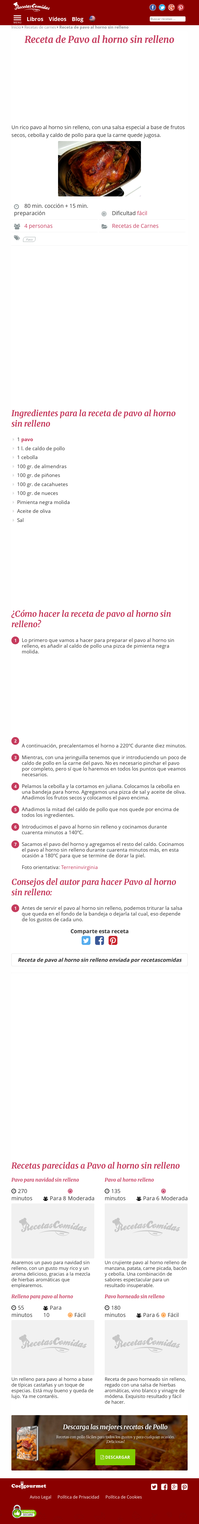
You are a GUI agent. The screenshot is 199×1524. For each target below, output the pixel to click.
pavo (27, 439)
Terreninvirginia (79, 867)
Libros (35, 19)
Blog (77, 19)
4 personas (38, 225)
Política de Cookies (123, 1497)
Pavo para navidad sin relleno (45, 1180)
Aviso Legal (41, 1497)
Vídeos (57, 19)
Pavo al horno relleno (129, 1180)
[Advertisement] (99, 81)
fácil (142, 213)
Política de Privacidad (79, 1497)
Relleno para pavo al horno (42, 1296)
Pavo (29, 239)
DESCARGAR (115, 1457)
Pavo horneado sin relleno (135, 1296)
